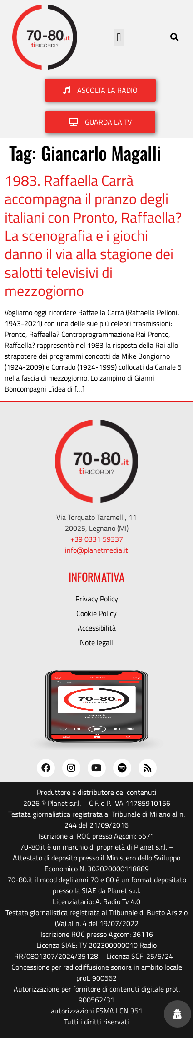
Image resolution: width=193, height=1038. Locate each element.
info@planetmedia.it (96, 549)
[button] (119, 37)
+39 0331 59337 (96, 539)
